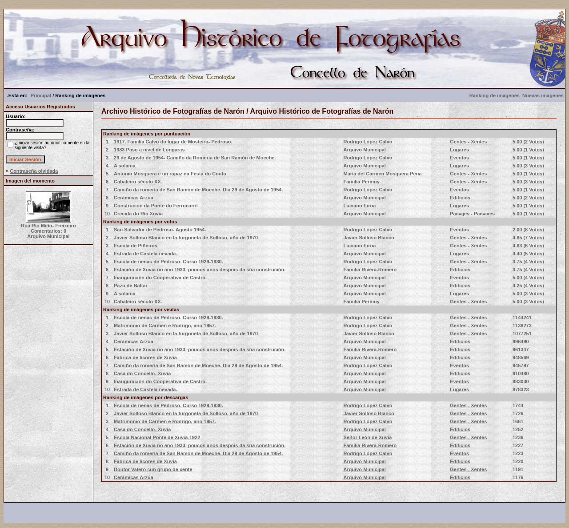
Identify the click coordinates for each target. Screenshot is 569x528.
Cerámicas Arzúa (133, 197)
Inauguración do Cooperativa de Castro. (160, 277)
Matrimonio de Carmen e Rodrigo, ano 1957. (165, 325)
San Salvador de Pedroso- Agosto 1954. (160, 229)
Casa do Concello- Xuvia (142, 373)
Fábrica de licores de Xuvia (145, 357)
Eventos (459, 157)
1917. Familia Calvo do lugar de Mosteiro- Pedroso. (173, 141)
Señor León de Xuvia (368, 437)
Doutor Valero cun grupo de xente (153, 469)
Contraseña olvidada (34, 171)
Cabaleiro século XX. (138, 181)
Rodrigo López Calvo (368, 141)
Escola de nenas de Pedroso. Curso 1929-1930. (168, 261)
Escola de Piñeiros (135, 245)
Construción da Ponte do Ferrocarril (156, 205)
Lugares (459, 149)
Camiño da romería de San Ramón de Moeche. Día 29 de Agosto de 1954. (198, 189)
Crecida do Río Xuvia (138, 213)
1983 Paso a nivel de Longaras (149, 149)
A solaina (125, 165)
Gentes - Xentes (468, 141)
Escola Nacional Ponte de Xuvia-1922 (157, 437)
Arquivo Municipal (365, 149)
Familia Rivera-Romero (370, 269)
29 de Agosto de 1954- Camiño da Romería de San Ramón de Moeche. (195, 157)
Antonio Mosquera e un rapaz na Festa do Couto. (171, 173)
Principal (41, 95)
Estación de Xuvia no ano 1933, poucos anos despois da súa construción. (199, 269)
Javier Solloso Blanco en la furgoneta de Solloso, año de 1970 (186, 237)
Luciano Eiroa (360, 205)
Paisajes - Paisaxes (472, 213)
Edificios (460, 197)
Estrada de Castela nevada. (145, 253)
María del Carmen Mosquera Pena (383, 173)
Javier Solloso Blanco (369, 237)
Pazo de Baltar (131, 285)
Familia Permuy (362, 181)
